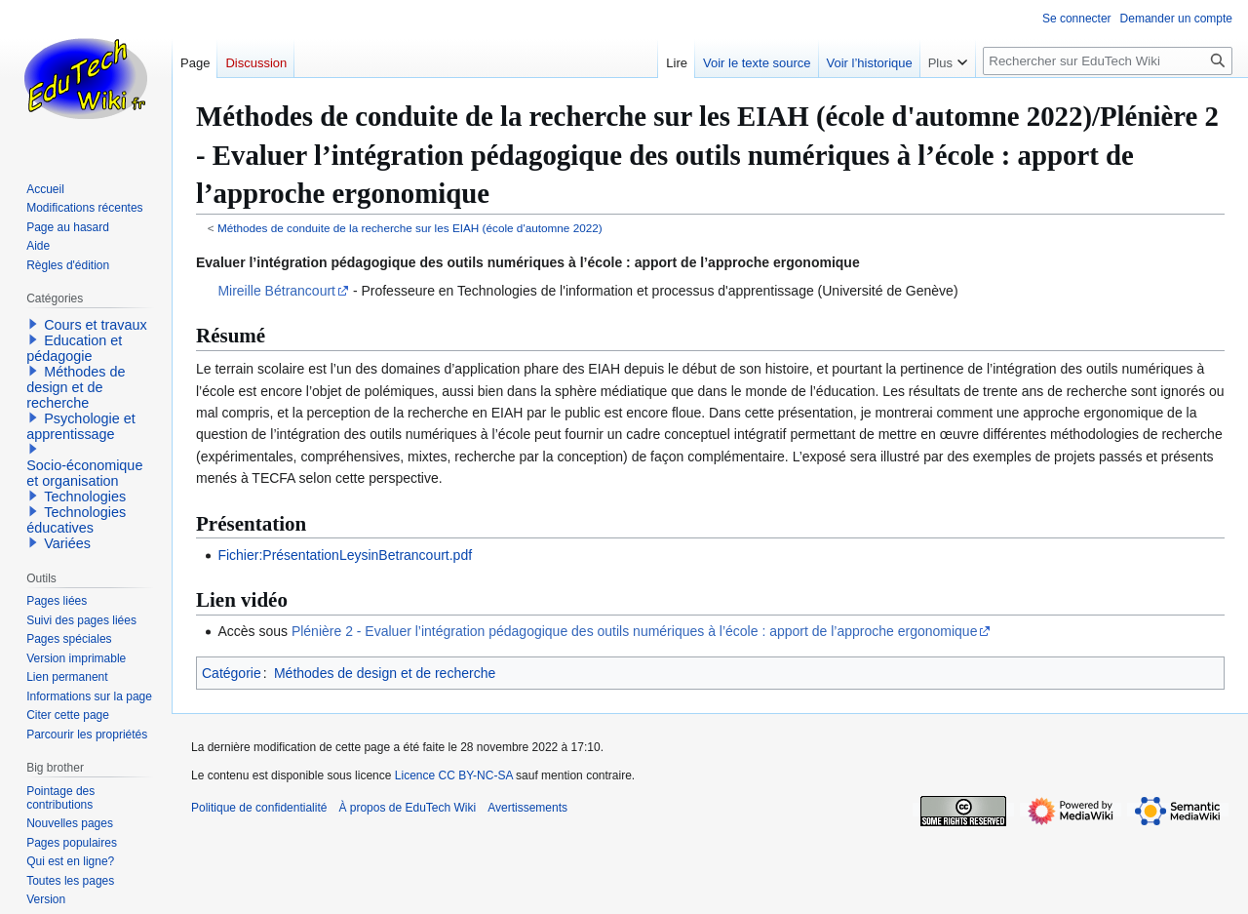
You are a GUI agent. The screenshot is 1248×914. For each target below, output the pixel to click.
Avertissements (527, 808)
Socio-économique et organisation (84, 473)
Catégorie (231, 673)
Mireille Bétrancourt (276, 290)
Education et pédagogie (74, 348)
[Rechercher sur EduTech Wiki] (1107, 61)
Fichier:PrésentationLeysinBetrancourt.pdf (344, 555)
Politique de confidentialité (259, 808)
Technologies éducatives (76, 520)
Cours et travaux (95, 325)
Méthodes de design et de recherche (384, 673)
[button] (33, 324)
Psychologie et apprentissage (81, 426)
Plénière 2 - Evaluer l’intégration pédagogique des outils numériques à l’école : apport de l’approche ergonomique (635, 631)
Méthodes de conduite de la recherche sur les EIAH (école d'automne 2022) (410, 227)
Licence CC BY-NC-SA (454, 775)
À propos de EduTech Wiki (407, 808)
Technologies (85, 496)
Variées (67, 543)
